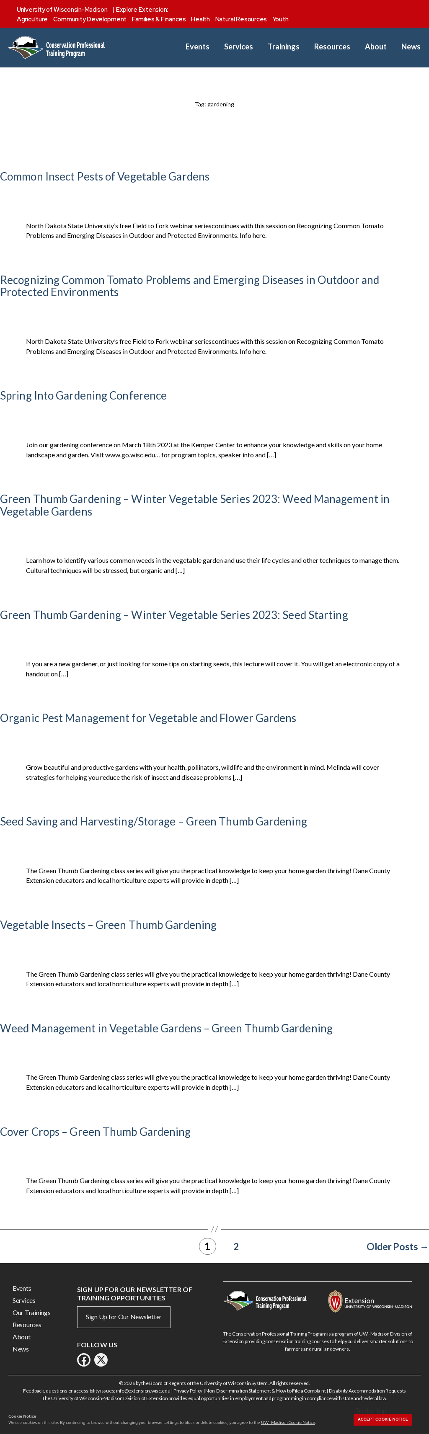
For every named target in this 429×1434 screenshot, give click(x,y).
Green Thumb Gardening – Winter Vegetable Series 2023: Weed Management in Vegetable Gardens (195, 505)
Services (238, 46)
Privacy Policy (187, 1391)
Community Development (90, 19)
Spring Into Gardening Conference (83, 395)
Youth (280, 19)
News (411, 46)
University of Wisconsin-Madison (62, 9)
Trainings (284, 46)
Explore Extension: (142, 9)
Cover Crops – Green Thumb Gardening (95, 1131)
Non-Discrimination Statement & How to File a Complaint (265, 1391)
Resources (332, 46)
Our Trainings (32, 1312)
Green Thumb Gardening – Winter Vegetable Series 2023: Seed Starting (174, 615)
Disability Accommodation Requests (367, 1391)
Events (197, 46)
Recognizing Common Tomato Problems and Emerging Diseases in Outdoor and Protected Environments (189, 286)
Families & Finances (159, 19)
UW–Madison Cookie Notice (288, 1422)
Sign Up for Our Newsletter (124, 1317)
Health (200, 19)
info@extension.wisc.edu (143, 1391)
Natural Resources (241, 19)
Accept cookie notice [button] (383, 1419)
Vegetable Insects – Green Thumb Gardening (108, 924)
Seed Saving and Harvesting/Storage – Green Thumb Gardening (153, 821)
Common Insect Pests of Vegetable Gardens (104, 176)
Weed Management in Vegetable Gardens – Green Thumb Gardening (166, 1028)
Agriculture (32, 19)
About (376, 46)
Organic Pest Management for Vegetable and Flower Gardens (148, 718)
